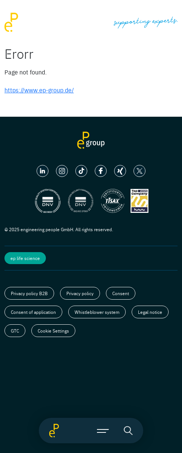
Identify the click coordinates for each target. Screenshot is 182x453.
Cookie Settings (53, 331)
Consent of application (33, 312)
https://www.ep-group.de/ (39, 90)
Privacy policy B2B (29, 293)
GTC (15, 331)
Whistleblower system (97, 312)
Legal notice (150, 312)
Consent (120, 293)
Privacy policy (80, 293)
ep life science (25, 258)
